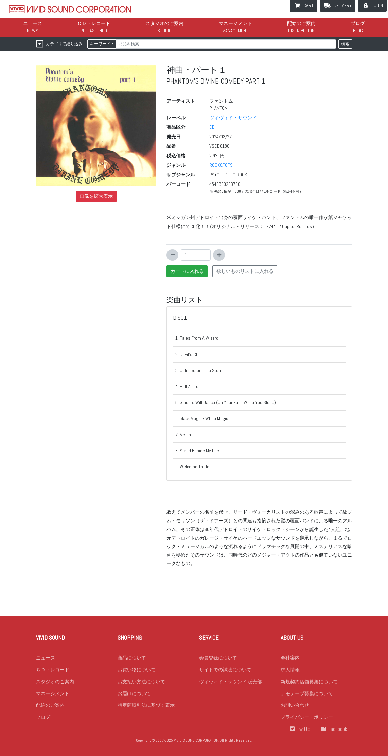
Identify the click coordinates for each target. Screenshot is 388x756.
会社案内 (290, 658)
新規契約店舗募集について (309, 682)
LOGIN (377, 5)
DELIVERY (343, 5)
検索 (345, 44)
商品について (132, 658)
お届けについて (134, 693)
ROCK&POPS (221, 165)
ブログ (358, 23)
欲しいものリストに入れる (245, 271)
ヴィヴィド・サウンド (233, 118)
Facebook (337, 729)
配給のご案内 (301, 23)
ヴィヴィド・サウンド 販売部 (230, 682)
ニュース (32, 23)
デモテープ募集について (307, 693)
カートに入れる (187, 271)
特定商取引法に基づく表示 (146, 705)
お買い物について (137, 670)
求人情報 (290, 670)
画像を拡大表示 (96, 196)
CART (308, 5)
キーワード (100, 44)
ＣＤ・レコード (93, 23)
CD (212, 127)
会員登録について (218, 658)
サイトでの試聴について (225, 670)
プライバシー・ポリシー (307, 717)
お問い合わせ (295, 705)
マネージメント (235, 23)
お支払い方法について (141, 682)
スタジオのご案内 (164, 23)
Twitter (304, 729)
